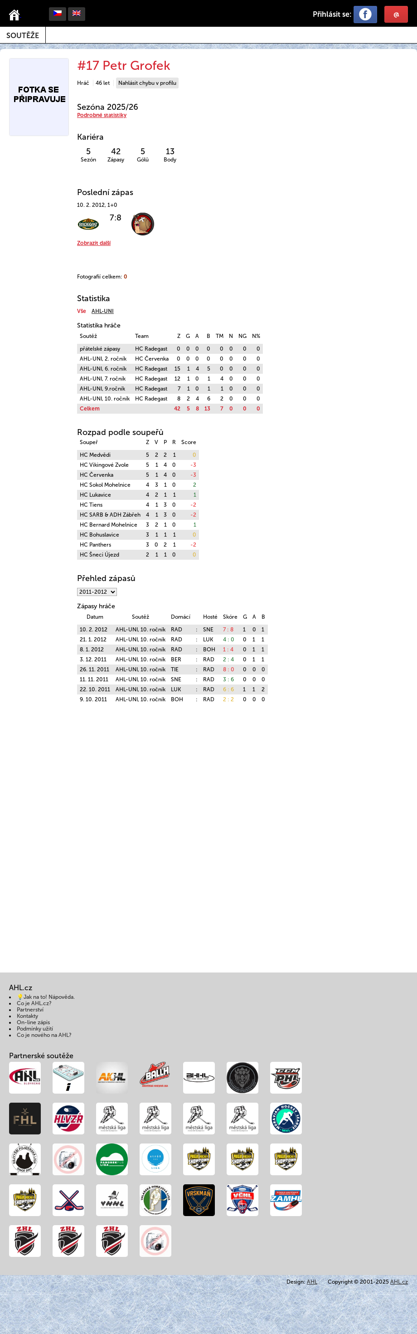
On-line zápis (33, 1022)
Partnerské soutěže (41, 1055)
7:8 (115, 218)
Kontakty (27, 1016)
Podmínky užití (35, 1029)
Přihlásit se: (332, 14)
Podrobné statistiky (101, 115)
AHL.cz (399, 1282)
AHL (312, 1282)
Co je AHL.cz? (34, 1003)
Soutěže (22, 35)
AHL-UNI (103, 311)
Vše (81, 311)
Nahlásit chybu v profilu (147, 83)
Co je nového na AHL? (44, 1035)
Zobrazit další (94, 243)
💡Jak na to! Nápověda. (46, 997)
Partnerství (30, 1010)
